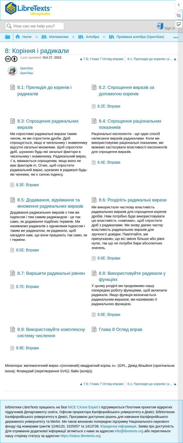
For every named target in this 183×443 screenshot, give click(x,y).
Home (24, 37)
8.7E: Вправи (24, 287)
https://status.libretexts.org (81, 436)
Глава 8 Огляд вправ (117, 330)
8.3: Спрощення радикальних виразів (44, 124)
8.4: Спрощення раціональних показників (126, 124)
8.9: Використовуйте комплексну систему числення (47, 332)
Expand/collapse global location (175, 36)
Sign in (169, 28)
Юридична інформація (118, 426)
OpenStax (26, 68)
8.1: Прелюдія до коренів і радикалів (40, 90)
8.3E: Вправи (24, 185)
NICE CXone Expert (83, 407)
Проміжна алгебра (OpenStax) (137, 37)
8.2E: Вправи (106, 106)
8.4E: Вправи (106, 163)
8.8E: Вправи (106, 315)
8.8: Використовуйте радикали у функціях (129, 276)
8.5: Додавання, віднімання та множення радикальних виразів (46, 203)
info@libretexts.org (129, 431)
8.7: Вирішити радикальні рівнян (47, 273)
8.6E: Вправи (106, 258)
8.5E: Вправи (24, 250)
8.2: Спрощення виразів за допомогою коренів (123, 90)
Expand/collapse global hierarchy (10, 37)
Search (9, 26)
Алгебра (89, 37)
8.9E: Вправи (24, 348)
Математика (55, 37)
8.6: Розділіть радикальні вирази (129, 200)
